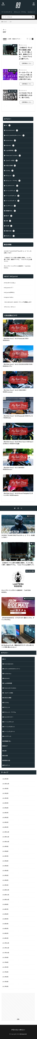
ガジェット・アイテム (20, 12)
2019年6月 (5, 861)
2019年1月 (5, 885)
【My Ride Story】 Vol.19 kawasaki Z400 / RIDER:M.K (16, 339)
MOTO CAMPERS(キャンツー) (15, 135)
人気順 (9, 39)
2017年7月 (5, 967)
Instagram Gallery (8, 297)
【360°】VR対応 (12, 161)
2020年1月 (5, 827)
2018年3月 (5, 928)
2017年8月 (5, 962)
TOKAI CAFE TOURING (13, 156)
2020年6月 (5, 808)
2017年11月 (5, 948)
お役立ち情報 (13, 70)
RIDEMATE (10, 145)
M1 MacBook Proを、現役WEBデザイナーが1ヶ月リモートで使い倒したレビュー (17, 646)
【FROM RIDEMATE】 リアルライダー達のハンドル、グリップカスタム (17, 619)
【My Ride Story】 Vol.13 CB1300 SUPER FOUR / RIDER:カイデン (18, 365)
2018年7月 (5, 909)
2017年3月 (5, 986)
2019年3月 (5, 875)
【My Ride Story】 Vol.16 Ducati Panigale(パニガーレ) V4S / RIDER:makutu (18, 494)
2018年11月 (5, 894)
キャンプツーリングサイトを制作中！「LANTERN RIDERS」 (17, 267)
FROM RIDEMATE (12, 130)
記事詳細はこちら (26, 63)
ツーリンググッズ (12, 191)
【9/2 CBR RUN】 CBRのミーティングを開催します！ (18, 302)
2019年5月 (5, 866)
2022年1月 (5, 779)
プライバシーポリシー (10, 307)
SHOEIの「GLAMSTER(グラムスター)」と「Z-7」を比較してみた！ (17, 252)
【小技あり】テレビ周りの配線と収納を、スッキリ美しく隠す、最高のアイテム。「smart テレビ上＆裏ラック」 (25, 53)
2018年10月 (5, 899)
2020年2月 (5, 822)
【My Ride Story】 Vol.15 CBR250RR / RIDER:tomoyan (14, 391)
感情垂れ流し (11, 211)
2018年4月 (5, 923)
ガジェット (10, 176)
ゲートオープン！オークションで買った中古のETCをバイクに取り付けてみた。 (25, 76)
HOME (5, 21)
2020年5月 (5, 812)
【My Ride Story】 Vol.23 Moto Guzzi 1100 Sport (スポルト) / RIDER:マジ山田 (18, 442)
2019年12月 (5, 832)
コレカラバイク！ (12, 186)
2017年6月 (5, 972)
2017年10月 (5, 952)
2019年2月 (5, 880)
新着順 (5, 39)
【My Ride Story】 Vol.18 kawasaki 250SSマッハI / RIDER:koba (18, 417)
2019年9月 (5, 846)
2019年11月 (5, 837)
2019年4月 (5, 870)
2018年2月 (5, 933)
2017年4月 (5, 981)
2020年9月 (5, 803)
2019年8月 (5, 851)
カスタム (9, 171)
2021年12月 (5, 783)
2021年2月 (5, 793)
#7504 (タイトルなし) (9, 283)
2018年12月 (5, 890)
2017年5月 (5, 977)
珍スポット (10, 236)
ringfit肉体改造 (11, 151)
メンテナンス (11, 206)
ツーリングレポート (6, 12)
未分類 (9, 226)
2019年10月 (5, 841)
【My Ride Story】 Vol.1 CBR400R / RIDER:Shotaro (14, 468)
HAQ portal (23, 1034)
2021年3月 (5, 788)
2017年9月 (5, 957)
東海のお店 (10, 231)
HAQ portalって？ (8, 287)
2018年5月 (5, 919)
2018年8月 (5, 904)
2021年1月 (5, 798)
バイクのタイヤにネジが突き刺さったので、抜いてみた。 (25, 95)
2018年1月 (5, 938)
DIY (11, 21)
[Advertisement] (18, 1005)
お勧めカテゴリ (16, 39)
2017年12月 (5, 943)
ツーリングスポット (12, 196)
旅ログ (9, 216)
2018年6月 (5, 914)
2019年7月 (5, 856)
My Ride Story (31, 12)
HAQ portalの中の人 (9, 292)
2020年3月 (5, 817)
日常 (8, 221)
